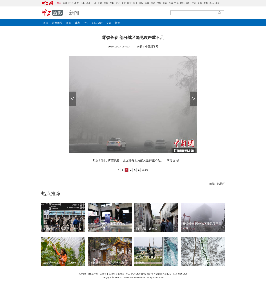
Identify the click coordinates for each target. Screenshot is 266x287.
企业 (123, 3)
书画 (176, 3)
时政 (70, 3)
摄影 (182, 3)
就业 (129, 3)
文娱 (108, 22)
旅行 (188, 3)
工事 (82, 3)
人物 (170, 3)
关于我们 (83, 273)
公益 (200, 3)
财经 (117, 3)
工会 (94, 3)
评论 (100, 3)
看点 (76, 3)
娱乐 (211, 3)
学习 (65, 3)
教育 (206, 3)
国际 (141, 3)
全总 (88, 3)
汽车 (159, 3)
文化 (194, 3)
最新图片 (57, 22)
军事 (147, 3)
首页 (45, 22)
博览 (117, 22)
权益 (106, 3)
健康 (164, 3)
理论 (153, 3)
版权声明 (94, 273)
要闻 (68, 22)
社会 (86, 22)
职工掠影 (97, 22)
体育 (217, 3)
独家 (77, 22)
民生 (135, 3)
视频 (112, 3)
